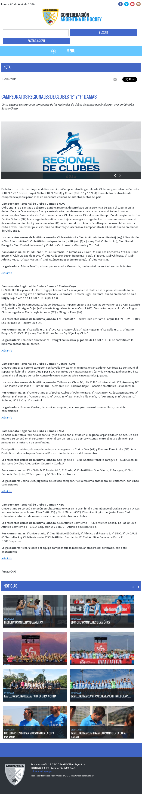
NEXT (120, 175)
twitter (126, 4)
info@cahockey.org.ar (41, 771)
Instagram (138, 4)
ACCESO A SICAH (36, 41)
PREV (115, 175)
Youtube (132, 4)
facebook (120, 4)
